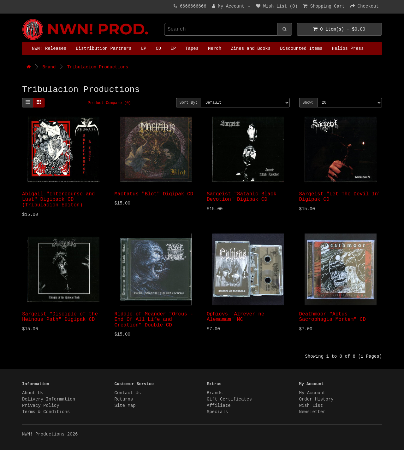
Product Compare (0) (109, 103)
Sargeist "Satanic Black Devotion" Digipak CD (241, 197)
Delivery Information (48, 399)
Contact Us (128, 392)
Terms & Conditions (46, 411)
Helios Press (348, 48)
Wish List (311, 405)
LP (143, 48)
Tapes (192, 48)
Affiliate (219, 405)
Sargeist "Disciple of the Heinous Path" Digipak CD (60, 317)
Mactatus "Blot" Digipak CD (154, 194)
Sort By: (189, 103)
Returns (124, 399)
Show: (308, 103)
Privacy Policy (40, 405)
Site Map (125, 405)
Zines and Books (250, 48)
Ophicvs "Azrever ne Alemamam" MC (235, 317)
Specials (217, 411)
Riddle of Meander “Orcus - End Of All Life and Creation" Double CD (154, 319)
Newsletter (312, 411)
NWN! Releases (49, 48)
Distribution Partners (103, 48)
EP (173, 48)
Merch (214, 48)
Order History (316, 399)
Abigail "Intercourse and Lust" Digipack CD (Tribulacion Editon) (58, 199)
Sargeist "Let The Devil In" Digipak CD (340, 197)
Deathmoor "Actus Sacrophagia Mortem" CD (332, 317)
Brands (215, 392)
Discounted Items (301, 48)
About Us (32, 392)
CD (158, 48)
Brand (49, 67)
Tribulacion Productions (97, 67)
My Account (312, 392)
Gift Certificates (229, 399)
